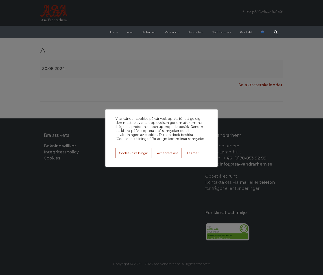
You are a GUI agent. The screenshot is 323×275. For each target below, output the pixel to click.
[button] (276, 32)
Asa (130, 32)
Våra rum (172, 32)
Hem (114, 32)
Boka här (149, 32)
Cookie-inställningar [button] (133, 153)
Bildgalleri (195, 32)
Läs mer (193, 153)
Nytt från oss (221, 32)
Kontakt (246, 32)
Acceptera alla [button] (167, 153)
